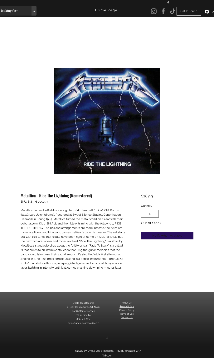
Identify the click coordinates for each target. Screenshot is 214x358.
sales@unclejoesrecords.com (83, 323)
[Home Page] (106, 10)
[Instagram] (154, 11)
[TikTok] (172, 11)
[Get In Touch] (189, 11)
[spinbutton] (150, 213)
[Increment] (155, 213)
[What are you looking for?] (34, 11)
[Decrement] (144, 213)
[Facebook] (168, 3)
